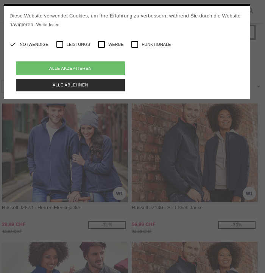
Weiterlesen (47, 24)
